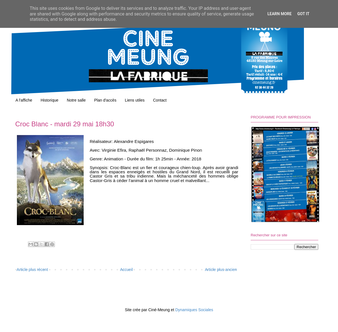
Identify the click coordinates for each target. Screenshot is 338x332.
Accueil (126, 269)
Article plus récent (32, 269)
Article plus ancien (221, 269)
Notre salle (76, 100)
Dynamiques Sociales (194, 310)
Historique (49, 100)
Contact (159, 100)
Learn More (279, 14)
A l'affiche (23, 100)
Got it (303, 14)
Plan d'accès (105, 100)
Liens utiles (134, 100)
